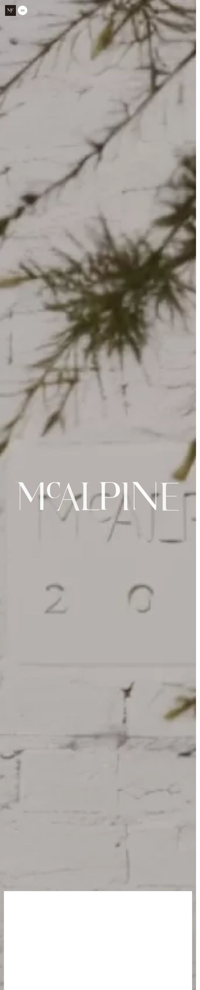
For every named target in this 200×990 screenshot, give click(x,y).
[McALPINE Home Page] (10, 10)
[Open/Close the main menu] (22, 10)
